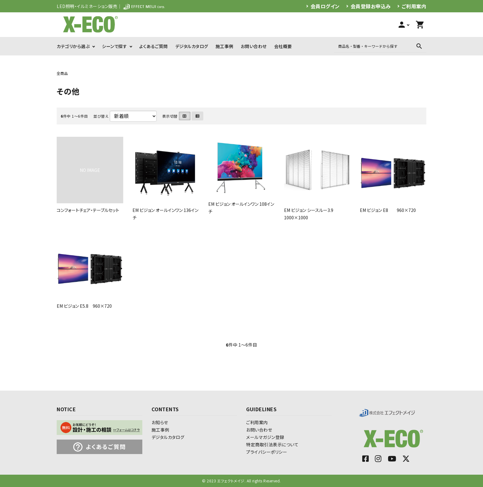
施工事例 (224, 46)
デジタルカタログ (191, 46)
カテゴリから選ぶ (73, 46)
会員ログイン (325, 6)
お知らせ (160, 422)
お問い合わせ (254, 46)
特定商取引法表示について (272, 444)
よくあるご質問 (153, 46)
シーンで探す (114, 46)
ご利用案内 (414, 6)
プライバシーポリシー (266, 452)
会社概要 (283, 46)
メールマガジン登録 (265, 437)
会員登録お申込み (371, 6)
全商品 (62, 73)
